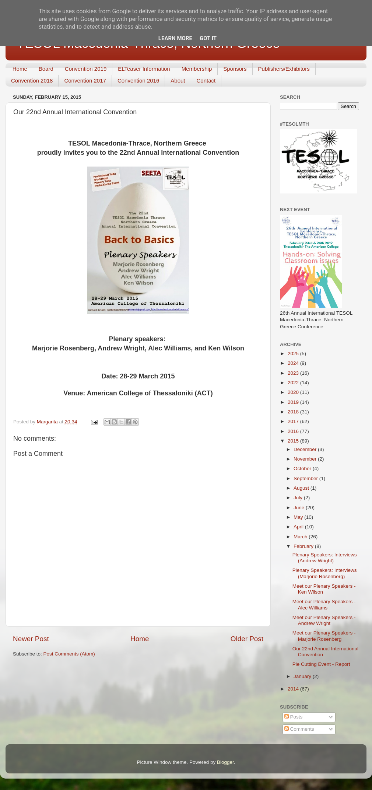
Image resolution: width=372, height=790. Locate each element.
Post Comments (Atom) (69, 654)
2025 (294, 353)
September (306, 478)
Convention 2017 (85, 80)
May (299, 517)
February (304, 546)
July (299, 497)
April (299, 526)
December (306, 449)
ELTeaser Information (144, 69)
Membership (197, 69)
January (303, 676)
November (306, 459)
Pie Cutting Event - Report (321, 664)
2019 (294, 402)
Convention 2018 (32, 80)
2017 (294, 421)
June (300, 507)
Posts (293, 717)
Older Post (247, 639)
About (178, 80)
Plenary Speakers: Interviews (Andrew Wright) (324, 557)
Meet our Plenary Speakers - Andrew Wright (324, 620)
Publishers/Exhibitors (284, 69)
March (301, 536)
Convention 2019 (85, 69)
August (302, 488)
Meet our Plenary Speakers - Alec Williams (324, 604)
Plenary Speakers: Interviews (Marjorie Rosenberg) (324, 573)
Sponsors (234, 69)
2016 (294, 431)
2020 (294, 392)
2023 (294, 373)
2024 (294, 363)
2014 (294, 689)
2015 (294, 441)
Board (46, 69)
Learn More (175, 38)
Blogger (225, 762)
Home (20, 69)
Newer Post (31, 639)
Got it (208, 38)
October (303, 468)
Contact (206, 80)
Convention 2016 (138, 80)
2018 (294, 412)
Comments (299, 729)
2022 (294, 382)
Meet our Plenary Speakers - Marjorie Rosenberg (324, 636)
